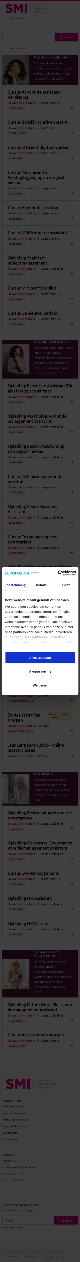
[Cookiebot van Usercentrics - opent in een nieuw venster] (58, 573)
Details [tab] (41, 585)
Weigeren (40, 685)
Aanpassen (40, 671)
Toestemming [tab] (15, 585)
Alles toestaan (40, 657)
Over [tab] (66, 585)
